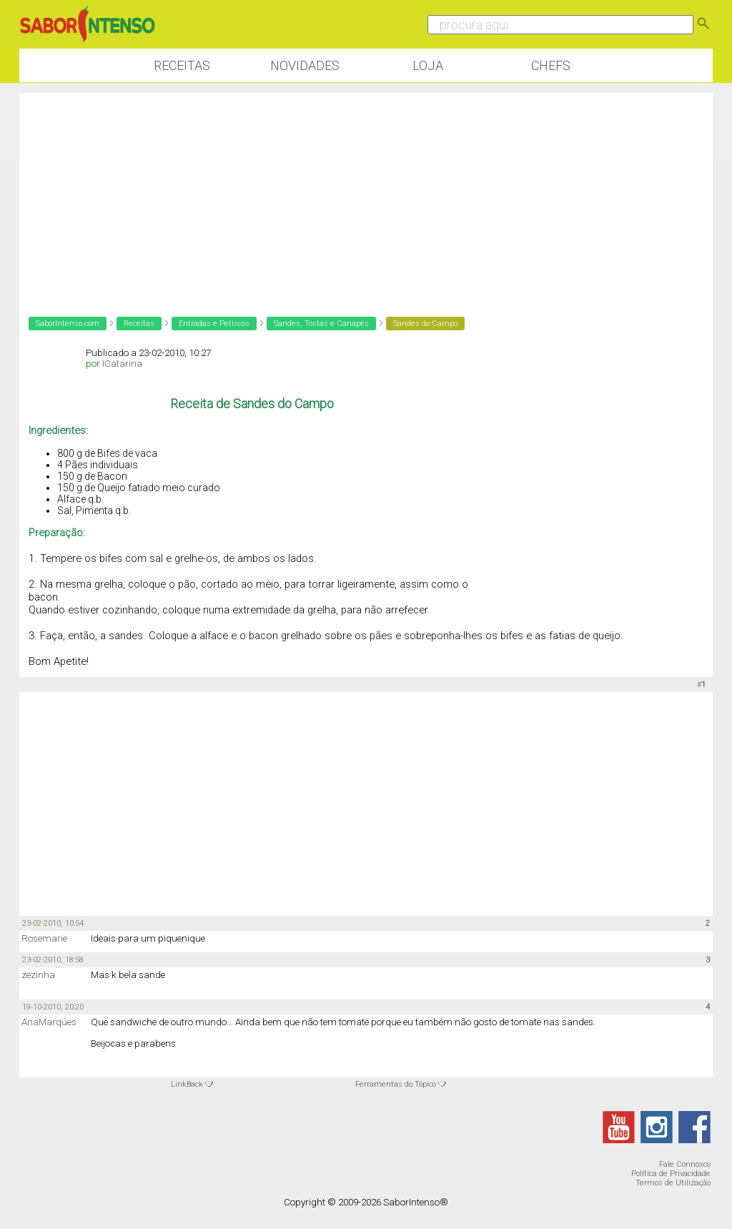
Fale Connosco (685, 1164)
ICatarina (122, 363)
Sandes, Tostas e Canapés (321, 323)
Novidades (305, 65)
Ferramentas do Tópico (395, 1084)
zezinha (38, 974)
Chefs (550, 65)
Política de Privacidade (671, 1173)
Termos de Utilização (673, 1183)
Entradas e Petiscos (214, 323)
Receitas (182, 65)
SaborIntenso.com (67, 323)
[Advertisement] (366, 193)
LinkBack (187, 1084)
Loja (427, 65)
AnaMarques (48, 1022)
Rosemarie (44, 938)
